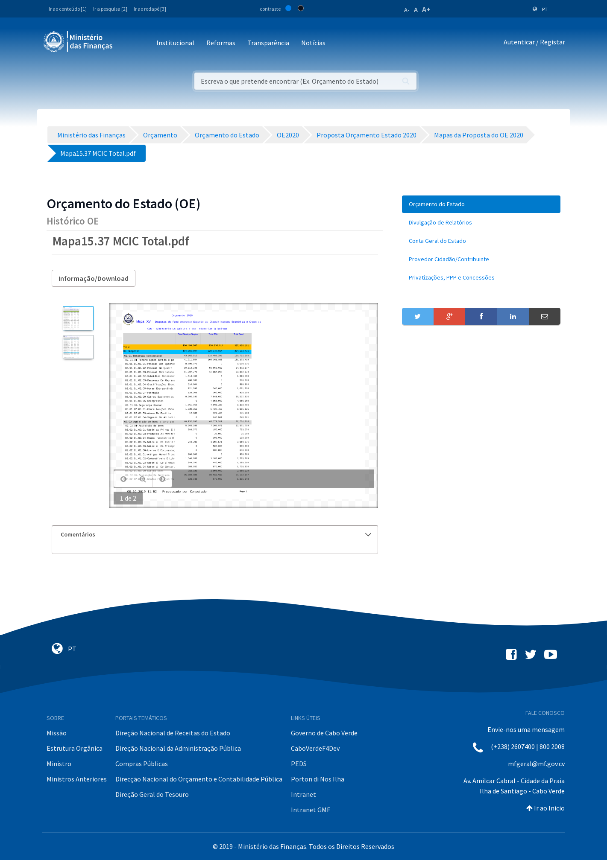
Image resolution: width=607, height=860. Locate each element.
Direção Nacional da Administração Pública (178, 748)
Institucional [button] (175, 42)
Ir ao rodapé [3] (150, 9)
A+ (426, 9)
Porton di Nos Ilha (317, 779)
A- (407, 10)
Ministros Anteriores (77, 779)
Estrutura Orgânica (75, 748)
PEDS (299, 763)
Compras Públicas (141, 763)
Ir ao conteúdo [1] (68, 9)
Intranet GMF (310, 809)
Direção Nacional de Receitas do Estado (172, 733)
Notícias (313, 42)
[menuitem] (481, 204)
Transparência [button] (268, 42)
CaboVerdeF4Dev (315, 748)
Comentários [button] (216, 534)
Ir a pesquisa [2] (110, 9)
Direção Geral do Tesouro (152, 794)
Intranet (303, 794)
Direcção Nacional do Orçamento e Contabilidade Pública (198, 779)
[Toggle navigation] (126, 43)
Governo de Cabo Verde (324, 733)
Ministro (59, 763)
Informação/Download (94, 278)
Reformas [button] (220, 42)
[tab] (215, 534)
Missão (57, 733)
